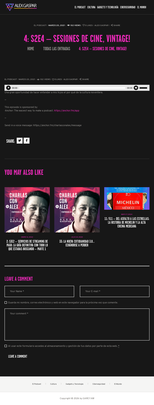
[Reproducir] (8, 88)
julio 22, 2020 (77, 237)
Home (30, 48)
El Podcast (40, 25)
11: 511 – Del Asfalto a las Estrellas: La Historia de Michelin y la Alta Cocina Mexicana (127, 222)
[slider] (72, 88)
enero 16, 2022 (27, 237)
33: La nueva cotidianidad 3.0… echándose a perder (77, 243)
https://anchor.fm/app (66, 110)
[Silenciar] (136, 88)
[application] (77, 88)
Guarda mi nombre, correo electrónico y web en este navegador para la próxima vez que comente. (63, 302)
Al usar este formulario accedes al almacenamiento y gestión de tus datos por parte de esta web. (63, 346)
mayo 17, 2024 (126, 214)
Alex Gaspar (101, 25)
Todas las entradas (56, 48)
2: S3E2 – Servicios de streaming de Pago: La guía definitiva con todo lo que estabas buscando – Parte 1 (27, 245)
